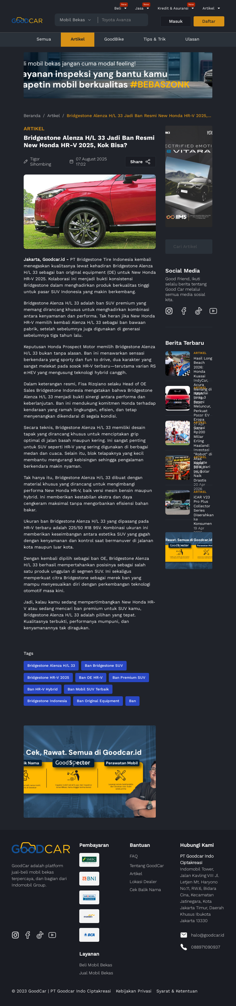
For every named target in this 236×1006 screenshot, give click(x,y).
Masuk (176, 21)
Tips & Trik (155, 39)
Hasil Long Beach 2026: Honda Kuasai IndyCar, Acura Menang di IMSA (203, 376)
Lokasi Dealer (143, 881)
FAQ (134, 856)
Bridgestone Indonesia (47, 701)
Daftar (208, 21)
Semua (44, 39)
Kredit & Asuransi (173, 8)
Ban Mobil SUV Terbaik (88, 689)
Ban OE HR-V (91, 677)
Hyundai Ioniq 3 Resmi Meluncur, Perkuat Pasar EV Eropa (202, 406)
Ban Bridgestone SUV (104, 665)
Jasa (139, 8)
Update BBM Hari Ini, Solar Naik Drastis (202, 471)
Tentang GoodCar (147, 865)
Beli (117, 8)
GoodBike (114, 39)
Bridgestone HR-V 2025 (48, 677)
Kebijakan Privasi (133, 990)
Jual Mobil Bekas (96, 972)
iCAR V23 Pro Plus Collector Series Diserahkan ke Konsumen (204, 510)
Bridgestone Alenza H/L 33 (51, 665)
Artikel (208, 8)
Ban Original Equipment (98, 701)
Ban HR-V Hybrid (42, 689)
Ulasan (192, 39)
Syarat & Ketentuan (177, 990)
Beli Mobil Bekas (95, 964)
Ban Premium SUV (128, 677)
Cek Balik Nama (145, 889)
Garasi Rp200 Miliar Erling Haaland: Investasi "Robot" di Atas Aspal (203, 445)
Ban (132, 701)
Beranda (32, 115)
